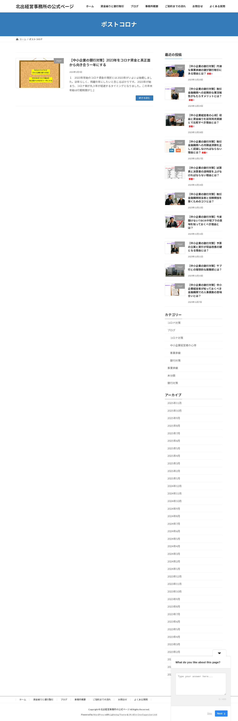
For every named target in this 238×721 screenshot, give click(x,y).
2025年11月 (175, 403)
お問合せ (122, 699)
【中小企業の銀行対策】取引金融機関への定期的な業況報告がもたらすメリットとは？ (205, 94)
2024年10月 (175, 501)
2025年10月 (175, 410)
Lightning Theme (118, 714)
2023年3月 (174, 644)
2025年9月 (174, 418)
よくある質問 (141, 699)
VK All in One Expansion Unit (143, 714)
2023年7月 (174, 614)
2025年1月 (174, 478)
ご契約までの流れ (102, 699)
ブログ (171, 330)
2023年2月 (174, 651)
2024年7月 (174, 523)
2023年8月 (174, 606)
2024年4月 (174, 546)
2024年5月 (174, 538)
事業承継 (175, 352)
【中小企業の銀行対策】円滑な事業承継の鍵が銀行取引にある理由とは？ (205, 70)
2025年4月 (174, 456)
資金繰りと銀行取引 (43, 699)
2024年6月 (174, 531)
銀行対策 (175, 360)
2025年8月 (174, 425)
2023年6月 (174, 621)
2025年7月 (174, 433)
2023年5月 (174, 629)
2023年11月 (175, 584)
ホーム (22, 699)
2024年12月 (175, 486)
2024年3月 (174, 553)
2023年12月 (175, 576)
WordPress (99, 714)
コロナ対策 (174, 322)
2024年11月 (175, 493)
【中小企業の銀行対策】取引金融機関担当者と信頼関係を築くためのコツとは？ (205, 198)
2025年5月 (174, 448)
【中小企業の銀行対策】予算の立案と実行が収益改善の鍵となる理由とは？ (205, 247)
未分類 (171, 375)
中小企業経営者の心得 (183, 345)
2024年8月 (174, 516)
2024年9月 (174, 508)
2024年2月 (174, 561)
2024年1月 (174, 568)
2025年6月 (174, 440)
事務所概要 (80, 699)
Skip (209, 713)
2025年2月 (174, 471)
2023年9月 (174, 599)
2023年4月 (174, 636)
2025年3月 (174, 463)
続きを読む (144, 98)
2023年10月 (175, 591)
